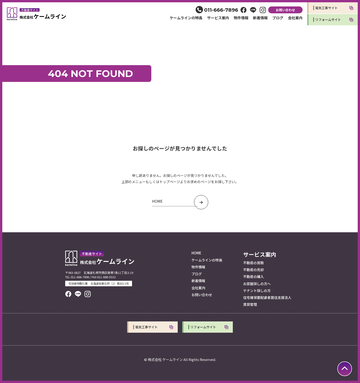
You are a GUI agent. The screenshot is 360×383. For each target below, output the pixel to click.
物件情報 (241, 17)
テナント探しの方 (257, 290)
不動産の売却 (253, 269)
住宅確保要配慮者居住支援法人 (267, 297)
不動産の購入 (253, 276)
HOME (196, 252)
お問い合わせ (285, 10)
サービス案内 (218, 17)
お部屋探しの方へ (257, 283)
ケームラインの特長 (186, 17)
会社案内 (295, 17)
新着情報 (260, 17)
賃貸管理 (250, 304)
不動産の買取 (253, 262)
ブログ (277, 17)
